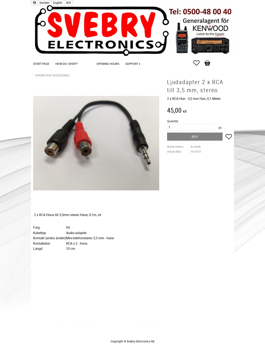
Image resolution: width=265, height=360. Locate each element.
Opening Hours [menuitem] (107, 64)
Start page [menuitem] (41, 64)
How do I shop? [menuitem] (66, 64)
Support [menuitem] (131, 64)
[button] (198, 63)
